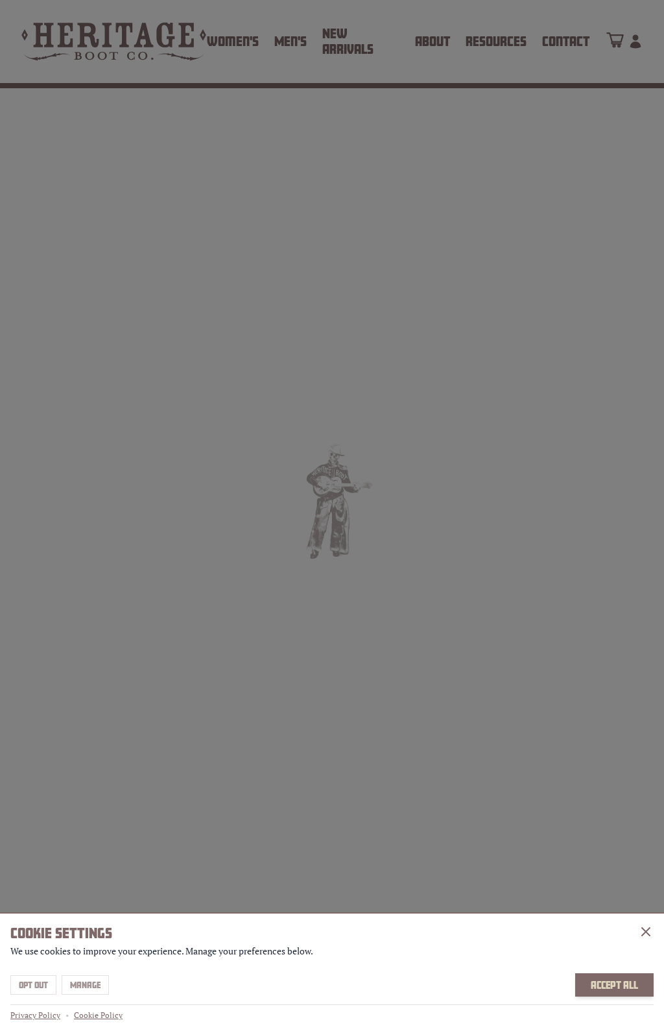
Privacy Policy (35, 1015)
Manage (85, 985)
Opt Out (33, 985)
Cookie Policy (98, 1015)
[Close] (646, 932)
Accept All (614, 984)
